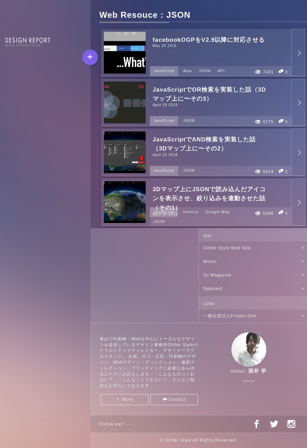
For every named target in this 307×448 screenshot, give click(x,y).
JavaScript (164, 71)
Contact (177, 399)
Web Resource (21, 80)
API (221, 71)
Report (13, 67)
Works (210, 261)
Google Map (218, 212)
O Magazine (218, 275)
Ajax (187, 71)
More (127, 399)
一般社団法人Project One (230, 316)
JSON (204, 71)
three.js (191, 212)
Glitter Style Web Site (227, 248)
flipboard (213, 288)
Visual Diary (19, 92)
